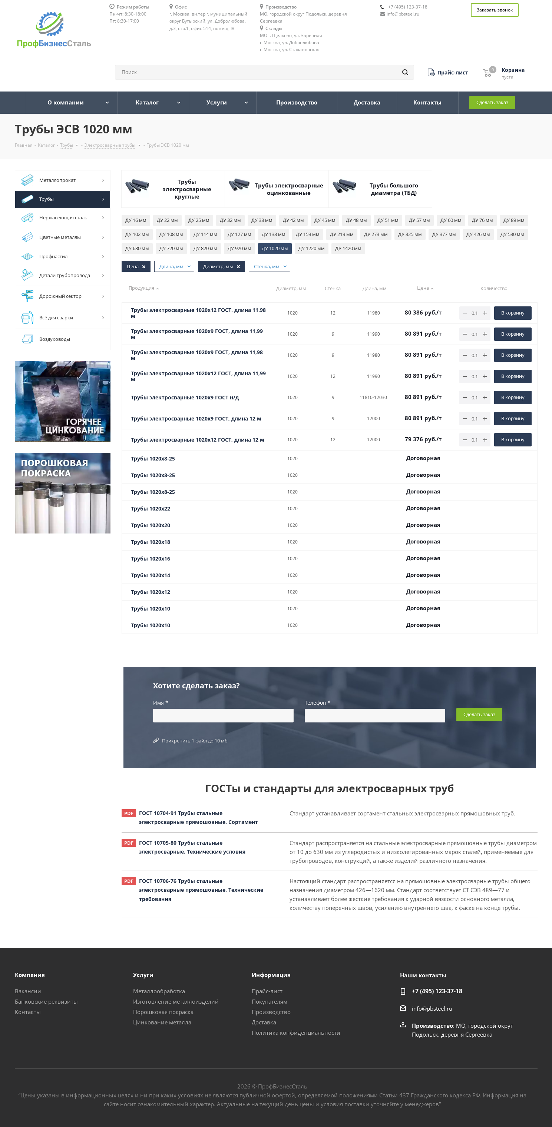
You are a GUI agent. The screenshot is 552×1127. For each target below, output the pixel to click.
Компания (30, 974)
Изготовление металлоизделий (176, 1001)
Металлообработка (159, 991)
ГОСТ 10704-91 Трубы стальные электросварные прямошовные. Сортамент (190, 818)
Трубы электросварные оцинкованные (289, 189)
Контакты (28, 1011)
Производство (271, 1011)
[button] (448, 72)
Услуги (143, 974)
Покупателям (269, 1001)
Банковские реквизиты (46, 1001)
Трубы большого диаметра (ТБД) (394, 189)
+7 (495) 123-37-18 (407, 7)
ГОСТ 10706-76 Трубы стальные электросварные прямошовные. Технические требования (192, 890)
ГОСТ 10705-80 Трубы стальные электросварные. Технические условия (183, 847)
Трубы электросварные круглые (187, 189)
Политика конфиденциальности (296, 1032)
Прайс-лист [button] (267, 991)
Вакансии (28, 991)
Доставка (264, 1022)
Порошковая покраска (163, 1011)
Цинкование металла (162, 1022)
